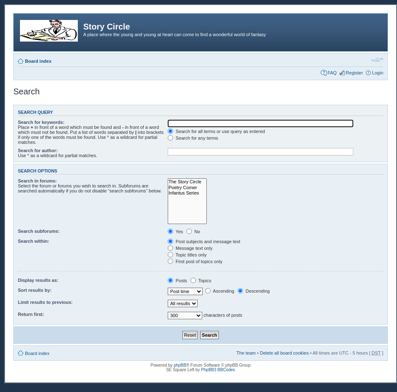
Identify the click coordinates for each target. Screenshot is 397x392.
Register (354, 72)
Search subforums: (39, 231)
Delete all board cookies (284, 352)
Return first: (31, 314)
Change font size (377, 59)
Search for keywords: (41, 122)
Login (377, 72)
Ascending (219, 290)
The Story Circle (187, 182)
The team (246, 352)
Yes (175, 231)
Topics (201, 280)
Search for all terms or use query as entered (216, 131)
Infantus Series (187, 193)
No (193, 231)
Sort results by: (35, 290)
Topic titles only (187, 254)
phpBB (180, 365)
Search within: (33, 241)
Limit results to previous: (45, 302)
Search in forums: (37, 180)
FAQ (332, 72)
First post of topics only (195, 261)
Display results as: (38, 280)
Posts (177, 280)
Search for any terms (193, 138)
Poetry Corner (187, 187)
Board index (38, 61)
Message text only (190, 248)
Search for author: (37, 150)
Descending (254, 290)
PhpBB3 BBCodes (218, 369)
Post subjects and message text (204, 241)
